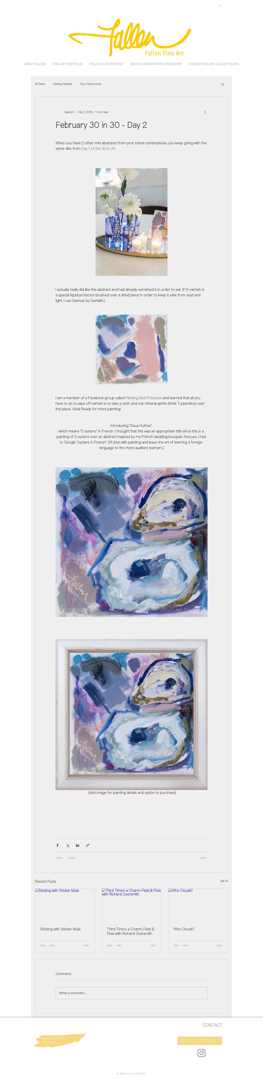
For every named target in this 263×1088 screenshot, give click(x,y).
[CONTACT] (212, 1025)
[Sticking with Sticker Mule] (65, 905)
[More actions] (205, 112)
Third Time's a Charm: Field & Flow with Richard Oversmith (130, 931)
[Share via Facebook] (57, 845)
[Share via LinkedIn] (78, 845)
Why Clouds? (183, 929)
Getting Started (62, 84)
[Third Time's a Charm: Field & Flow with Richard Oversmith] (131, 905)
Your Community (90, 84)
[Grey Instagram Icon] (201, 1053)
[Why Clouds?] (198, 905)
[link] (220, 5)
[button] (223, 84)
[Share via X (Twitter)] (67, 845)
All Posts (40, 84)
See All (224, 881)
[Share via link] (88, 845)
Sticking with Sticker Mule (60, 929)
